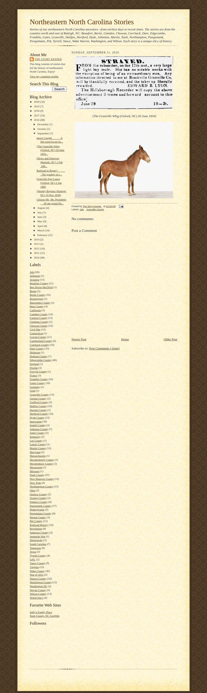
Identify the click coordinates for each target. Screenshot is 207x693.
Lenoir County (38, 444)
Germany (35, 386)
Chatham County (39, 321)
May (40, 221)
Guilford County (39, 402)
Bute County (37, 306)
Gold (32, 390)
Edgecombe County (40, 360)
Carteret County (38, 317)
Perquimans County (40, 513)
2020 (37, 101)
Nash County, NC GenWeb (44, 615)
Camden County (39, 314)
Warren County (38, 578)
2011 (37, 252)
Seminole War (37, 536)
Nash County (37, 474)
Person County (38, 517)
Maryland (35, 452)
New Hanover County (42, 478)
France (33, 375)
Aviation (34, 279)
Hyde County (37, 417)
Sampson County (39, 532)
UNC (33, 559)
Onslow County (38, 494)
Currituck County (39, 344)
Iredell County (38, 425)
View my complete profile (44, 76)
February (42, 235)
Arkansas (35, 275)
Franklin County (39, 379)
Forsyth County (38, 371)
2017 (37, 115)
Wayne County (38, 590)
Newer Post (79, 339)
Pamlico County (38, 501)
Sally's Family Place (41, 612)
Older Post (170, 339)
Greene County (38, 398)
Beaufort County (39, 283)
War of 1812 (37, 574)
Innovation (36, 421)
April (40, 225)
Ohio (32, 490)
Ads (32, 272)
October (42, 128)
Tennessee (35, 547)
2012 (37, 248)
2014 (37, 239)
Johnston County (39, 429)
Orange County (38, 497)
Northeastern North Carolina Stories (82, 22)
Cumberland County (41, 340)
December (43, 124)
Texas (33, 551)
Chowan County (39, 325)
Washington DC (38, 586)
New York (35, 482)
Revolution (36, 528)
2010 (37, 257)
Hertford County (39, 413)
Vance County (37, 563)
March (41, 230)
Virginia (34, 567)
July (40, 212)
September (43, 133)
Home (125, 339)
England (34, 363)
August (41, 207)
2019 (37, 106)
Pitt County (36, 521)
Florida (34, 367)
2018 (37, 110)
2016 (37, 119)
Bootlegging (36, 298)
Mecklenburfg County (42, 459)
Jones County (37, 432)
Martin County (38, 448)
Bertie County (37, 294)
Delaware (35, 352)
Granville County (39, 394)
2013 (37, 243)
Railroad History (39, 524)
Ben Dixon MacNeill (41, 287)
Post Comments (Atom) (104, 348)
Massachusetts (38, 455)
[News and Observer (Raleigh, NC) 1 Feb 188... (50, 162)
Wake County (37, 570)
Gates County (37, 383)
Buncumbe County (40, 302)
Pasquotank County (40, 505)
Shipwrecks (36, 540)
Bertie (33, 291)
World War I (36, 597)
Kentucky (35, 436)
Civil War (35, 329)
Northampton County (41, 486)
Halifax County (38, 406)
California (35, 310)
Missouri (35, 471)
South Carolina (38, 544)
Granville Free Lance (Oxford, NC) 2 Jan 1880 (49, 182)
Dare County (37, 348)
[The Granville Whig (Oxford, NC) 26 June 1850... (50, 150)
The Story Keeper (48, 59)
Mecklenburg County (41, 463)
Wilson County (38, 593)
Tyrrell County (38, 555)
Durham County (38, 356)
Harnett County (38, 409)
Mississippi (36, 467)
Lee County (36, 440)
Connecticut (36, 333)
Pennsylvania (37, 509)
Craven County (38, 336)
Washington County (41, 582)
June (40, 216)
